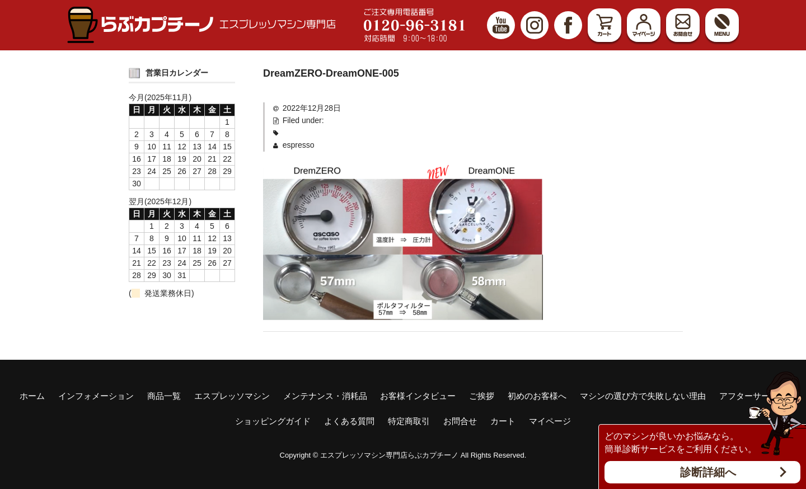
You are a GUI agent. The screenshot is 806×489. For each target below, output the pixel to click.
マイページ (643, 25)
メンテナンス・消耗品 (325, 396)
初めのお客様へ (537, 396)
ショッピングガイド (273, 421)
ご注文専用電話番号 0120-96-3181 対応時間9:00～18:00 (414, 25)
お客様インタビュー (418, 396)
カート (604, 25)
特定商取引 (409, 421)
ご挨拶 (481, 396)
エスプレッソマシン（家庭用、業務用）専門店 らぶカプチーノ (201, 25)
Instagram (535, 25)
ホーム (32, 396)
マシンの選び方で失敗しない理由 (643, 396)
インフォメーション (96, 396)
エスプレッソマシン (232, 396)
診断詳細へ (708, 472)
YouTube (501, 25)
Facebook (568, 25)
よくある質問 (349, 421)
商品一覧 (164, 396)
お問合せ (683, 25)
